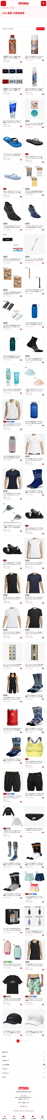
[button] (29, 1041)
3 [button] (25, 1041)
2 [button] (21, 1041)
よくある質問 (5, 1064)
